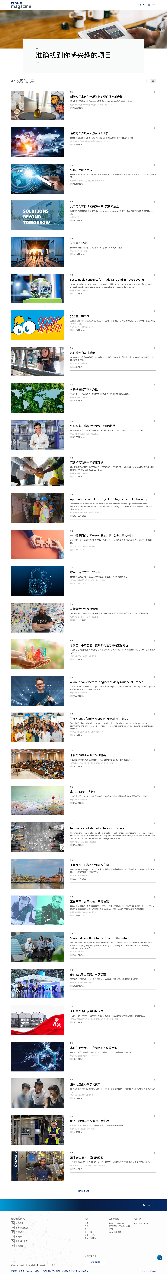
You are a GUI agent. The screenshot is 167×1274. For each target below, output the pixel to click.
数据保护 (22, 1271)
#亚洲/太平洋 (79, 141)
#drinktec (88, 982)
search (149, 5)
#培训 (86, 512)
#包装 (82, 842)
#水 (88, 1056)
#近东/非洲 (74, 763)
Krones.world (139, 1223)
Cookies (30, 1271)
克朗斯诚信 (66, 1271)
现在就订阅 (95, 1262)
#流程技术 (78, 105)
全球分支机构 (90, 1238)
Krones (73, 6)
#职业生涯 (108, 105)
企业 (86, 1229)
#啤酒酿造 (86, 105)
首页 (86, 1223)
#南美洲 (73, 181)
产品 (86, 1226)
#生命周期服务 (86, 181)
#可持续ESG (95, 105)
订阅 (139, 5)
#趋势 (72, 1056)
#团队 (38, 62)
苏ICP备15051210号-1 (80, 1271)
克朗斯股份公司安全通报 (51, 1271)
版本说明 (14, 1271)
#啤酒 (99, 512)
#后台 (93, 141)
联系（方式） (90, 1235)
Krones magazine (116, 1223)
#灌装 (77, 512)
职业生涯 (88, 1232)
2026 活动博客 (115, 1232)
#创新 (72, 105)
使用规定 (38, 1271)
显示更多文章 (83, 1191)
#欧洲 (72, 141)
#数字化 (88, 580)
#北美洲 (88, 141)
